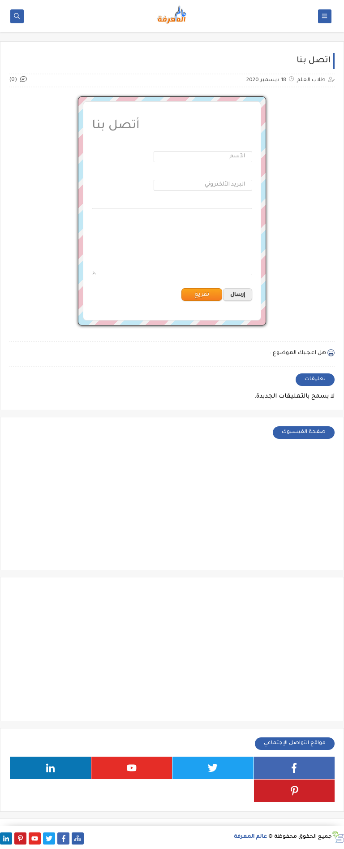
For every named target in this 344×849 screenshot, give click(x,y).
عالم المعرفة (250, 837)
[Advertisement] (172, 649)
